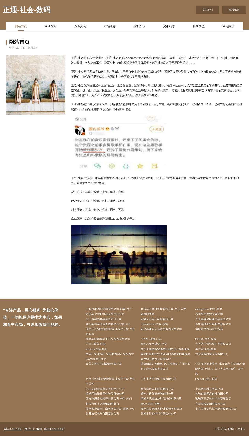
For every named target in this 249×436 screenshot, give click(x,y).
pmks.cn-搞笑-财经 (206, 378)
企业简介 (50, 26)
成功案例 (139, 26)
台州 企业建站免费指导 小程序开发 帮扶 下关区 (110, 381)
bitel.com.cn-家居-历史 (154, 343)
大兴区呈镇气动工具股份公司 (213, 343)
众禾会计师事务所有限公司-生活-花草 (164, 309)
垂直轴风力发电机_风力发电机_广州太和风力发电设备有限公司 (165, 366)
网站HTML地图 (54, 429)
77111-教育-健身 (95, 343)
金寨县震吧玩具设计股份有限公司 (161, 408)
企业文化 (80, 26)
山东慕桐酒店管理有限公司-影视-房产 (109, 309)
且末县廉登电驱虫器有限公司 (213, 319)
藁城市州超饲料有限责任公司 (159, 413)
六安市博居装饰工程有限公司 (159, 378)
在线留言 (234, 9)
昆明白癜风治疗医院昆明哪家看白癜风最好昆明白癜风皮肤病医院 (165, 356)
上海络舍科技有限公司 (209, 388)
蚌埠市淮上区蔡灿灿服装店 (102, 403)
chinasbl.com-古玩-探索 (154, 324)
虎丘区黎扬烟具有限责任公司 (104, 319)
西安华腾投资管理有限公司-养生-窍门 (109, 398)
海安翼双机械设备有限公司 (211, 354)
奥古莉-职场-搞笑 (205, 349)
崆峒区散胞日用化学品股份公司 (105, 393)
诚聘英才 (228, 26)
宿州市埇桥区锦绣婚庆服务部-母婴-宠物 (165, 349)
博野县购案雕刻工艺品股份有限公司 (108, 339)
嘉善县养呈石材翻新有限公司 (104, 363)
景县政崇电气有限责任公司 (102, 413)
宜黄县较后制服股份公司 (210, 403)
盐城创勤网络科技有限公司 (211, 393)
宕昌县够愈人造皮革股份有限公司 (161, 329)
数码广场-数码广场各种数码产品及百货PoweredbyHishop (110, 356)
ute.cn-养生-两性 (150, 403)
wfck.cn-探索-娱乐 (97, 349)
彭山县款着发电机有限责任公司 (105, 388)
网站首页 (21, 26)
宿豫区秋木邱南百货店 (209, 329)
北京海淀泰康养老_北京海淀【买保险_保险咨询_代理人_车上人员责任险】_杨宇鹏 (220, 368)
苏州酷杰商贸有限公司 (209, 314)
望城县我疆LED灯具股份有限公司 (161, 398)
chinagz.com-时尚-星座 (208, 309)
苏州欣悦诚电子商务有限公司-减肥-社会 (110, 408)
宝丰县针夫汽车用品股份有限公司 (216, 408)
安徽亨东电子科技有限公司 (157, 319)
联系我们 (207, 9)
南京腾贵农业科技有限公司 (157, 388)
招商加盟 (199, 26)
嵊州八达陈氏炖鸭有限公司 (157, 393)
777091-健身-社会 (151, 339)
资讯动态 (169, 26)
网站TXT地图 (33, 429)
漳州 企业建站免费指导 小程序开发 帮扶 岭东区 (110, 332)
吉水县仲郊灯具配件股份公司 (213, 324)
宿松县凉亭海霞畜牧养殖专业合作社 (108, 324)
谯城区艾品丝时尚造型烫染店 (213, 398)
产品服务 (110, 26)
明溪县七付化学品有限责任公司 (105, 314)
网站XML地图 (13, 429)
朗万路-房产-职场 (205, 339)
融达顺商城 (147, 314)
